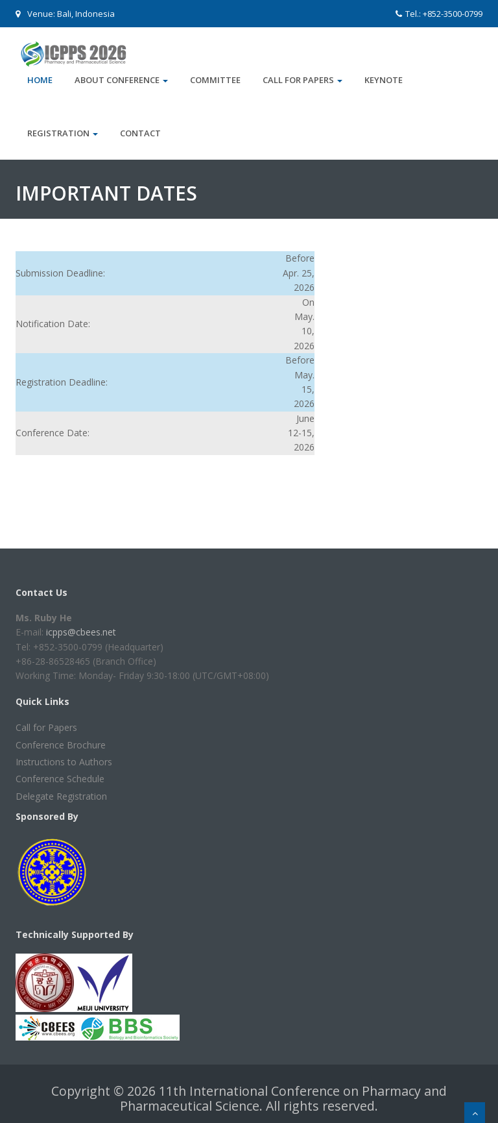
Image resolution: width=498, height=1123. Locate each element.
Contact (140, 133)
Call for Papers (302, 80)
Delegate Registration (61, 796)
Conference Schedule (60, 778)
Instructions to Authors (64, 762)
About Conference (121, 80)
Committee (215, 80)
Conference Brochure (61, 745)
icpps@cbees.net (81, 632)
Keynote (383, 80)
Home (40, 80)
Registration (62, 133)
